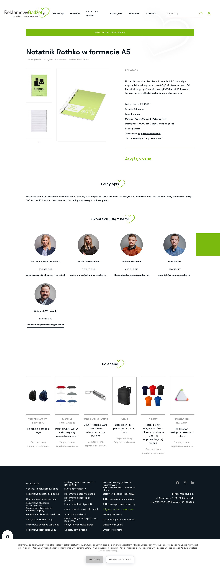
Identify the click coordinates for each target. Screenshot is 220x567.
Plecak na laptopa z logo (38, 430)
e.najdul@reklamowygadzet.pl (174, 275)
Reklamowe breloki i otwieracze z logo (119, 488)
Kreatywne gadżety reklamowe (119, 519)
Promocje (58, 13)
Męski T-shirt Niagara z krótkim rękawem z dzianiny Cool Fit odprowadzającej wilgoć (153, 434)
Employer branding (112, 529)
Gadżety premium (112, 514)
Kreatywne (116, 13)
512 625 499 (88, 269)
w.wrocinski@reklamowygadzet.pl (45, 324)
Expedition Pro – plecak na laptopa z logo (124, 428)
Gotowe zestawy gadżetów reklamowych (117, 483)
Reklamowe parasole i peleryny (119, 504)
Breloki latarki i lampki (96, 419)
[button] (39, 142)
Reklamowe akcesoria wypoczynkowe (37, 504)
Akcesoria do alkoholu (75, 514)
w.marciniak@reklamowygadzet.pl (88, 275)
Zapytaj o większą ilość (162, 123)
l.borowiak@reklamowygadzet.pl (131, 275)
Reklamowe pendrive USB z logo (42, 524)
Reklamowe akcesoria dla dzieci (81, 509)
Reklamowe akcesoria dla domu (43, 514)
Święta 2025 (32, 483)
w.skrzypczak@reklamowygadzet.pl (45, 275)
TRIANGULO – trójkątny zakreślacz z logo (181, 432)
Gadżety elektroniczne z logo (41, 499)
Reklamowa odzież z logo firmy (119, 493)
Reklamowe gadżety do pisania (42, 493)
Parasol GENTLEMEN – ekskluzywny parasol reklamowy (66, 432)
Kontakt (151, 13)
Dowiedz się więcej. (107, 550)
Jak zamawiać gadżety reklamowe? (144, 138)
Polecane (134, 13)
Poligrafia (131, 70)
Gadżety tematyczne (75, 529)
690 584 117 (175, 269)
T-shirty (153, 419)
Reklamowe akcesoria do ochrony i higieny (39, 509)
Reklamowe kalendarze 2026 (41, 529)
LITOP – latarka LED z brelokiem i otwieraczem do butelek (96, 430)
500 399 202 (45, 269)
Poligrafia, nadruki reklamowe (118, 509)
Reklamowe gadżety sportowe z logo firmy (81, 519)
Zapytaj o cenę (138, 158)
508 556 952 (45, 318)
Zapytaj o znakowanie (149, 133)
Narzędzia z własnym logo (39, 519)
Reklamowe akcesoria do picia (118, 499)
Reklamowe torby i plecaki (78, 504)
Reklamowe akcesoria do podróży (77, 499)
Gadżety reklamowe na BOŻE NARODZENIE (79, 483)
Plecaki (124, 419)
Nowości (75, 13)
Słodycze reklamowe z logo (78, 524)
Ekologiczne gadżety (75, 488)
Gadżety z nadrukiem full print (42, 488)
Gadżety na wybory (113, 524)
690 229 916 (131, 269)
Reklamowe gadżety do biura (79, 493)
